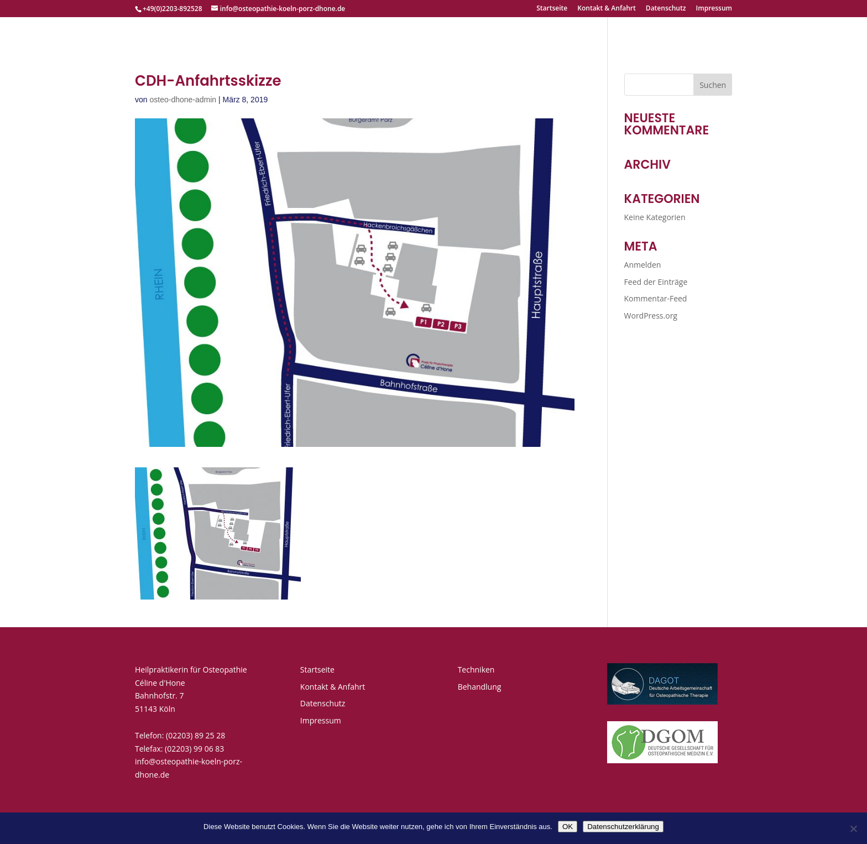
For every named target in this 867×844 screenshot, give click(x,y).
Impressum (714, 9)
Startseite (551, 9)
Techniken (476, 669)
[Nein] (853, 828)
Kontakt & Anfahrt (606, 9)
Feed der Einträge (656, 282)
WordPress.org (650, 315)
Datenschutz (666, 9)
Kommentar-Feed (655, 298)
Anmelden (642, 264)
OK (567, 826)
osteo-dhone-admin (182, 99)
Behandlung (480, 686)
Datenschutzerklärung (623, 826)
